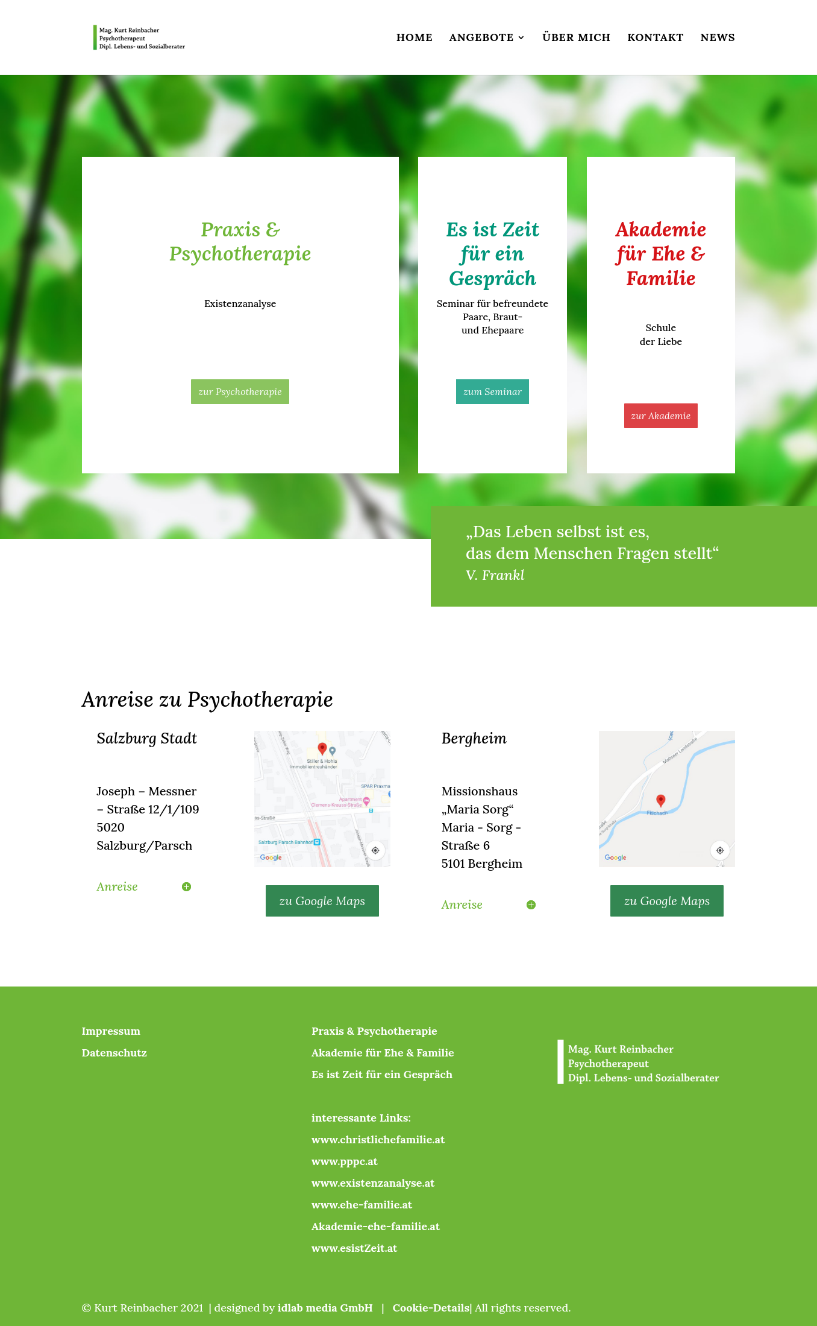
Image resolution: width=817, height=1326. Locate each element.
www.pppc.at (344, 1161)
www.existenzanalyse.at (372, 1183)
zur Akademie (661, 415)
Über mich (576, 38)
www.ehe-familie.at (361, 1204)
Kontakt (655, 38)
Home (414, 38)
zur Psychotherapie (240, 391)
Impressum (111, 1031)
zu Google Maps (322, 900)
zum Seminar (492, 391)
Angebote (481, 38)
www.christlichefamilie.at (378, 1139)
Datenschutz (114, 1052)
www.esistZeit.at (354, 1248)
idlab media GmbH (325, 1308)
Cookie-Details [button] (431, 1308)
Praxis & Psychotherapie (374, 1031)
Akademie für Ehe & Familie (382, 1052)
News (718, 38)
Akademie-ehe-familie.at (375, 1226)
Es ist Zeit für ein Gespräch (381, 1074)
